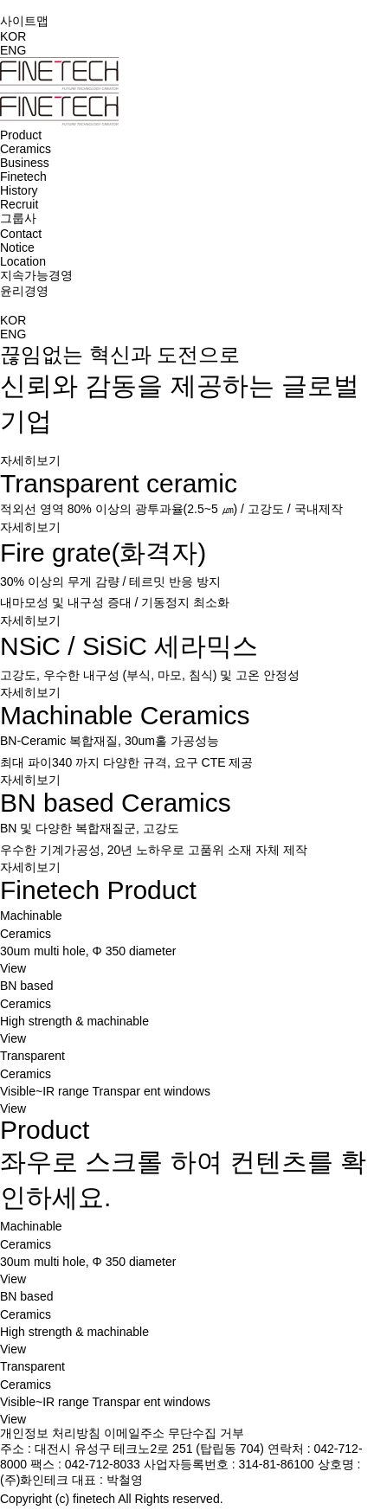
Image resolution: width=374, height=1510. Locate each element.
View (13, 968)
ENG (13, 50)
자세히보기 (30, 460)
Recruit (19, 204)
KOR (13, 36)
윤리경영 (24, 291)
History (19, 190)
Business (24, 163)
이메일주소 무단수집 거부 (174, 1433)
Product (21, 135)
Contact (21, 234)
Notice (17, 247)
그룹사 (18, 218)
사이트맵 (24, 21)
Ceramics (25, 149)
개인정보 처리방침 (50, 1433)
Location (23, 261)
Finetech (23, 176)
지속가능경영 (36, 275)
